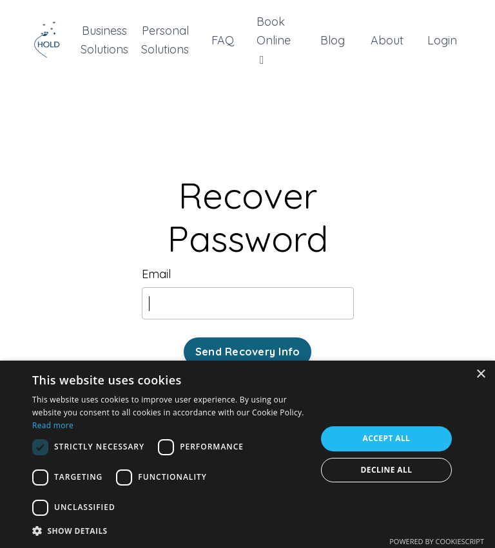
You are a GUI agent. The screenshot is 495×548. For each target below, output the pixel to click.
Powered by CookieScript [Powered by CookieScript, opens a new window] (436, 541)
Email (156, 274)
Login (442, 40)
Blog (332, 40)
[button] (170, 530)
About (387, 40)
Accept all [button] (387, 438)
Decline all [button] (386, 469)
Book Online (274, 40)
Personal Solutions (165, 40)
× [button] (480, 374)
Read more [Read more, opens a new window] (52, 425)
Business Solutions (104, 40)
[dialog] (247, 454)
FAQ (222, 40)
